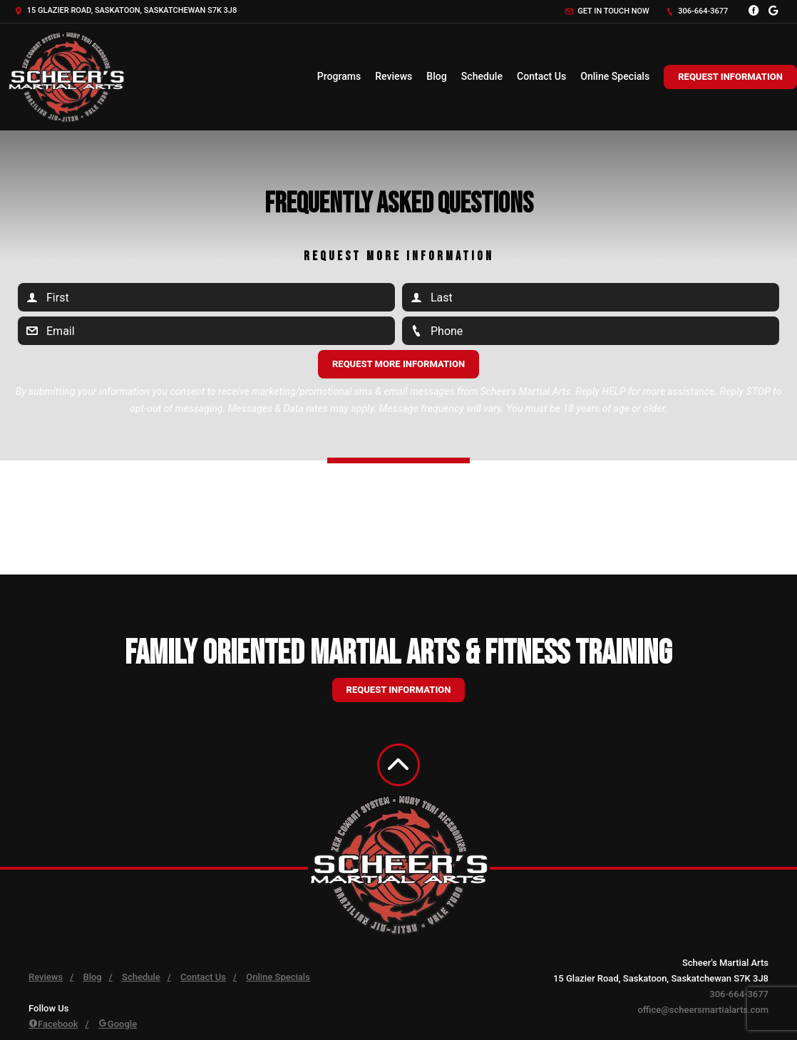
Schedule (482, 76)
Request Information (730, 76)
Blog (436, 76)
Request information (398, 689)
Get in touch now (607, 11)
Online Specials (614, 76)
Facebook (53, 1024)
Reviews (393, 76)
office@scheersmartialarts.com (702, 1009)
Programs (339, 76)
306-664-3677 (697, 11)
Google (117, 1024)
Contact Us (541, 76)
